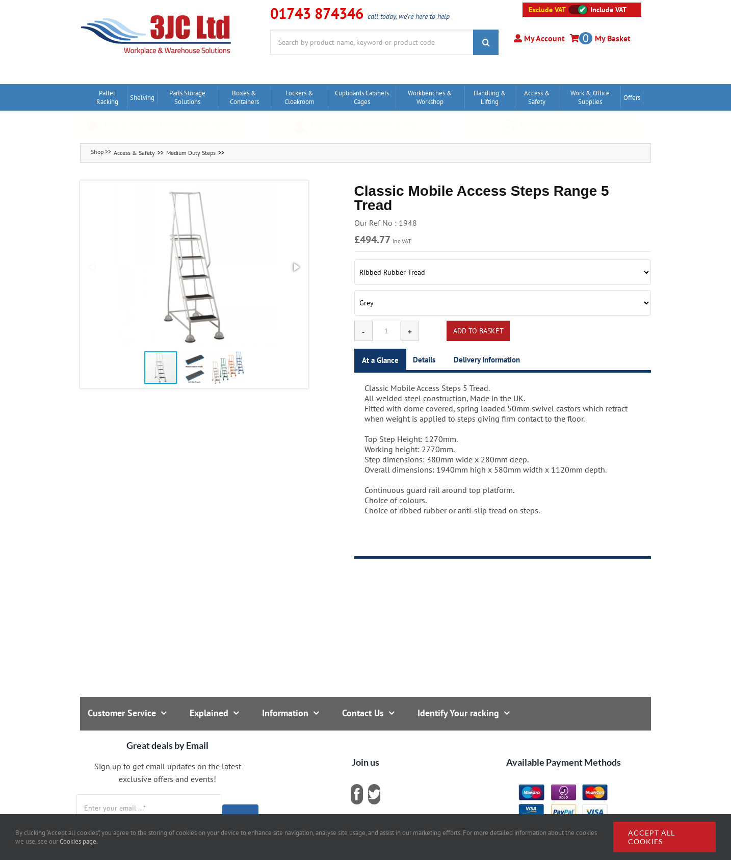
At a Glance (380, 360)
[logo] (156, 13)
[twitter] (374, 794)
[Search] (486, 42)
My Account (543, 38)
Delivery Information (487, 359)
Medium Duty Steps (191, 153)
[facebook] (357, 794)
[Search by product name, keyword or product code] (371, 42)
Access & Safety (134, 153)
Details (424, 359)
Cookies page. (79, 841)
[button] (194, 267)
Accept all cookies (651, 837)
